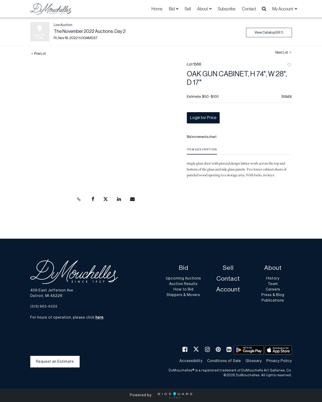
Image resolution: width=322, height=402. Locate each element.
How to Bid (183, 289)
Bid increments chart (202, 137)
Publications (273, 300)
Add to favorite (289, 65)
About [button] (202, 8)
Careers (273, 289)
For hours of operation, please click (67, 317)
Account (228, 290)
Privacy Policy (279, 361)
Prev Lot (38, 53)
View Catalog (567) (269, 32)
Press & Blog (272, 295)
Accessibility (191, 361)
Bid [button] (172, 8)
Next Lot (283, 52)
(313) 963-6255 (44, 306)
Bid (183, 268)
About (273, 268)
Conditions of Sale (224, 361)
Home (156, 8)
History (273, 278)
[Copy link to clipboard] (79, 199)
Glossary (254, 361)
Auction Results (183, 284)
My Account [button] (283, 8)
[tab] (202, 151)
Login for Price (203, 118)
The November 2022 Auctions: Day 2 (90, 31)
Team (273, 284)
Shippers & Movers (183, 295)
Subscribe (226, 8)
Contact (249, 8)
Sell (188, 8)
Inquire (287, 96)
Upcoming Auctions (183, 278)
